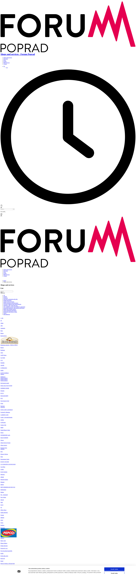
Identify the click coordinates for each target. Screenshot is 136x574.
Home (4, 280)
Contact (5, 64)
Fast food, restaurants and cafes (10, 299)
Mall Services (6, 62)
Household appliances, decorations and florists (13, 308)
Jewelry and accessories (8, 301)
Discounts (5, 58)
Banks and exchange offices (9, 309)
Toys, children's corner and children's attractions (14, 306)
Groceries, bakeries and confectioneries (12, 304)
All (4, 295)
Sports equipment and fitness (9, 310)
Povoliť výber (114, 390)
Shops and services (7, 57)
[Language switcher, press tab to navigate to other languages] (4, 66)
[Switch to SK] (7, 67)
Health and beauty (7, 300)
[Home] (68, 267)
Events (4, 61)
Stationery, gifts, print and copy (10, 305)
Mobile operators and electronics (10, 303)
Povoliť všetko (114, 386)
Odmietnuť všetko (114, 394)
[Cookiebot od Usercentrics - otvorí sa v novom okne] (19, 396)
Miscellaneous (6, 314)
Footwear (5, 298)
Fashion (5, 296)
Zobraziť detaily (84, 395)
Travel (4, 313)
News (4, 60)
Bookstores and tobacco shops (10, 311)
